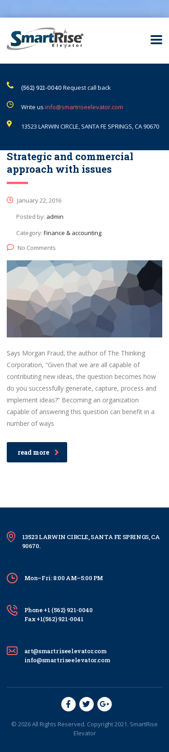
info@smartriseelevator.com (84, 107)
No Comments (31, 248)
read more (38, 452)
